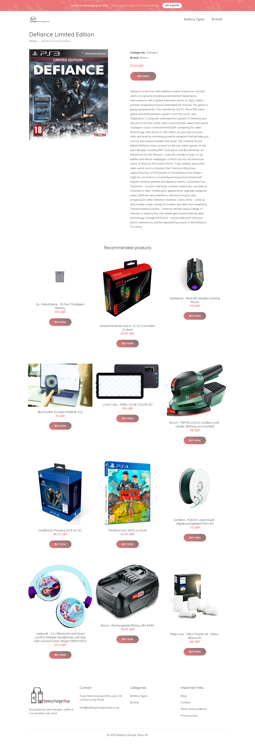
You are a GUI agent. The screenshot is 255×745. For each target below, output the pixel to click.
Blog (183, 699)
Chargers (152, 56)
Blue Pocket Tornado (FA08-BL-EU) (60, 416)
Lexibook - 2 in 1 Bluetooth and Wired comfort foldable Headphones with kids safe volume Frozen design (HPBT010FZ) (60, 641)
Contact (185, 706)
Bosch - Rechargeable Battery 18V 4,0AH (127, 629)
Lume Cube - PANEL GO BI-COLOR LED (127, 408)
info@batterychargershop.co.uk (99, 711)
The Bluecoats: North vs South (127, 534)
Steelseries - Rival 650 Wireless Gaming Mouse (195, 304)
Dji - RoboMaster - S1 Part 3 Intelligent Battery (60, 310)
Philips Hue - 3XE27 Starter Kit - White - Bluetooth (195, 640)
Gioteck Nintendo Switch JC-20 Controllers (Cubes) (127, 331)
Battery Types (194, 21)
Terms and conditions (194, 713)
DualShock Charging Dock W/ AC (60, 534)
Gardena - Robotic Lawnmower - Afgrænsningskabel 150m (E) (195, 525)
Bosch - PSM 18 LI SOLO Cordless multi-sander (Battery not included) (195, 428)
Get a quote (172, 5)
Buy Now (143, 80)
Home (33, 45)
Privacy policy (189, 719)
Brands (217, 21)
